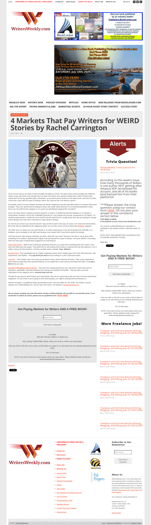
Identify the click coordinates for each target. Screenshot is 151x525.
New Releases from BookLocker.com (119, 102)
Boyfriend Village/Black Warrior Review (22, 268)
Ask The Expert (18, 106)
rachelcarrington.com (71, 285)
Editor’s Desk (35, 102)
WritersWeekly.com (21, 523)
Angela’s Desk (17, 102)
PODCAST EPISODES (56, 102)
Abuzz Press (135, 490)
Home (10, 2)
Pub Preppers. (117, 492)
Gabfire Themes (136, 523)
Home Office (88, 102)
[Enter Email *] (52, 317)
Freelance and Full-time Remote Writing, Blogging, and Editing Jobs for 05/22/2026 (121, 362)
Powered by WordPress (114, 523)
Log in (104, 523)
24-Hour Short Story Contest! (100, 106)
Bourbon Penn (13, 253)
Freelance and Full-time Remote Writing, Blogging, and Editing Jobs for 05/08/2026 (121, 393)
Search (126, 2)
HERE (110, 210)
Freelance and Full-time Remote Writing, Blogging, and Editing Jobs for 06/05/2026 (121, 331)
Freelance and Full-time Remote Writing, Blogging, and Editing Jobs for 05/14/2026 (121, 378)
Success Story (129, 106)
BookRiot (81, 226)
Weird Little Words (15, 245)
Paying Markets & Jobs (42, 106)
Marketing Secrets (69, 106)
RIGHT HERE (62, 296)
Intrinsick (11, 259)
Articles (73, 102)
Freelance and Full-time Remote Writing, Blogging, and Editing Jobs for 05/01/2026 (121, 409)
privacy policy (116, 513)
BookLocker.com (124, 490)
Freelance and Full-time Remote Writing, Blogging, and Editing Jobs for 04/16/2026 (121, 424)
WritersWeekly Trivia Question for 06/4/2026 (117, 168)
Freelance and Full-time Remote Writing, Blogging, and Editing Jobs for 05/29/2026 (121, 347)
